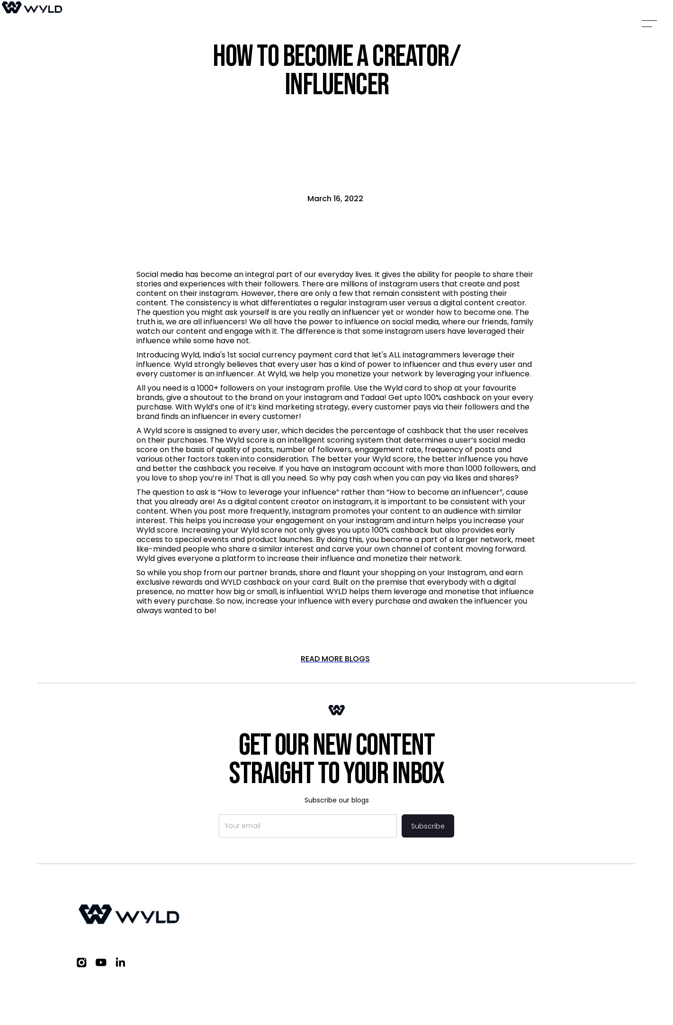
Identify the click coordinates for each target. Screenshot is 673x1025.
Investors (406, 906)
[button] (649, 23)
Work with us (501, 906)
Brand (451, 906)
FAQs (551, 906)
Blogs (586, 906)
